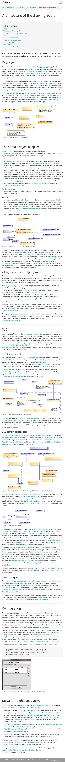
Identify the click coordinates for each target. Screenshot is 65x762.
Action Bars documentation (50, 625)
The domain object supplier (12, 31)
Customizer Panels (31, 531)
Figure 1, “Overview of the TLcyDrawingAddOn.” (46, 99)
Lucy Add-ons (20, 7)
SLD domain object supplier (14, 40)
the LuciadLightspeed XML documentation (29, 209)
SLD (4, 35)
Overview (6, 29)
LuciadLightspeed (8, 7)
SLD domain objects (11, 38)
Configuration (7, 45)
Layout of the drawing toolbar (10, 311)
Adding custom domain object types (16, 33)
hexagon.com (55, 760)
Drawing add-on (31, 7)
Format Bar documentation (47, 93)
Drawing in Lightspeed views (12, 47)
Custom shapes (10, 42)
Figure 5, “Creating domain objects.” (36, 503)
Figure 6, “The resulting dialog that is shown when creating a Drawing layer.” (38, 641)
